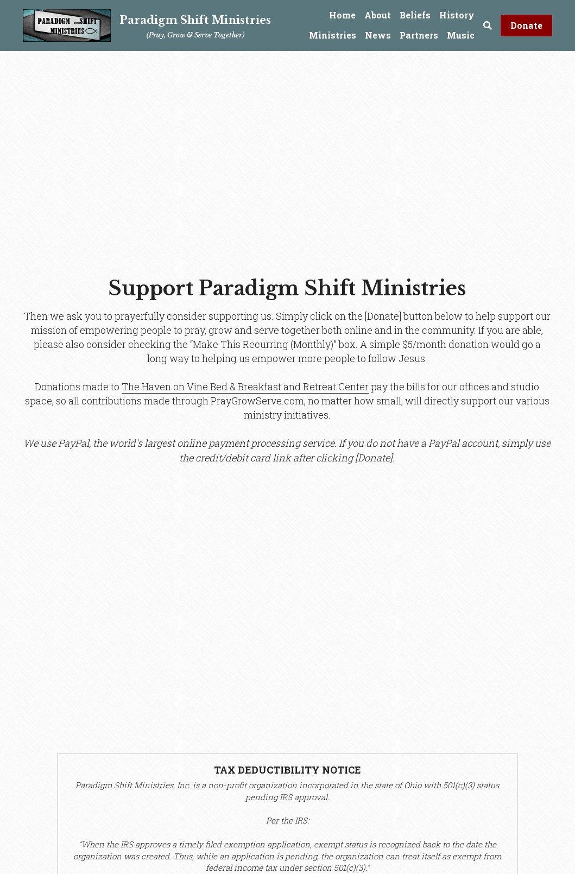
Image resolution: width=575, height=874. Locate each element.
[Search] (487, 25)
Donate (526, 25)
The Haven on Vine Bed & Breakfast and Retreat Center (245, 386)
